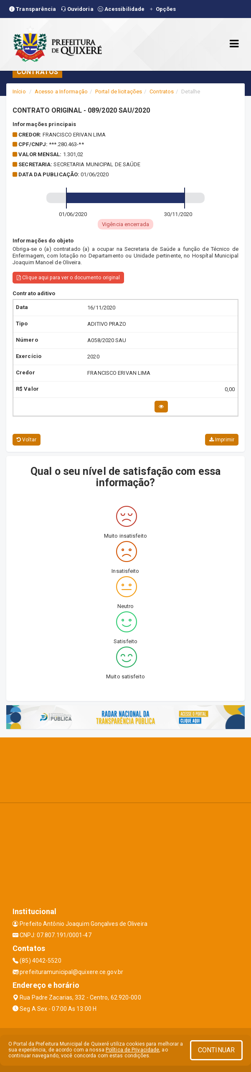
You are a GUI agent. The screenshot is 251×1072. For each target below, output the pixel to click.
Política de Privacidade (132, 1050)
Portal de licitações (118, 91)
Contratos (162, 91)
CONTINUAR (216, 1050)
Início (19, 91)
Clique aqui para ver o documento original (68, 278)
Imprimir (221, 440)
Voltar (26, 440)
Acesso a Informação (61, 91)
